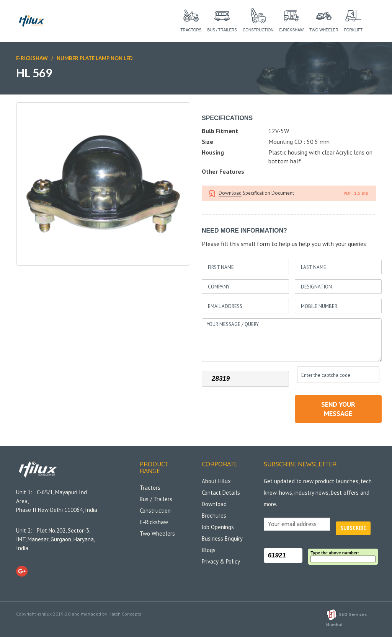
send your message (338, 409)
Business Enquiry (222, 538)
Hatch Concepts (124, 614)
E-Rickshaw (32, 58)
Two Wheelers (157, 533)
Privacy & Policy (221, 561)
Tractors (150, 487)
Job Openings (218, 527)
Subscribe (353, 528)
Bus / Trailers (156, 499)
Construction (155, 510)
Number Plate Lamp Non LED (94, 58)
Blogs (209, 550)
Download (230, 193)
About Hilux (216, 481)
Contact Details (221, 492)
